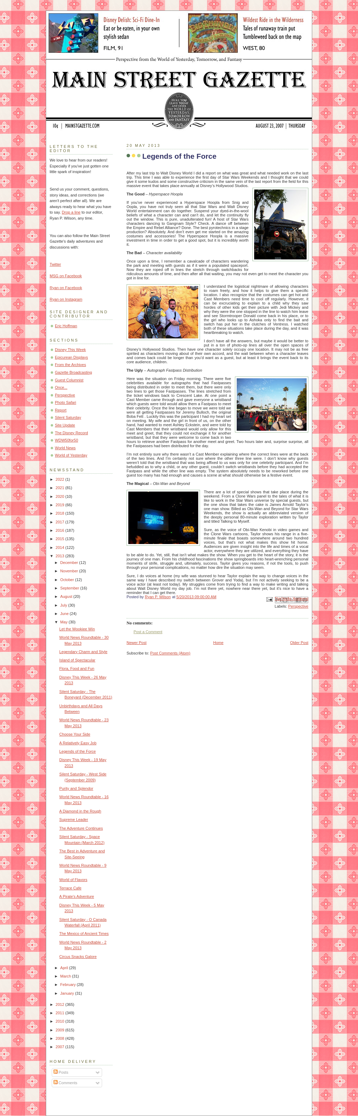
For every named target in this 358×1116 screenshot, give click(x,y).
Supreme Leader (73, 819)
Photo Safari (65, 402)
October (67, 580)
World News (65, 448)
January (67, 993)
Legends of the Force (77, 751)
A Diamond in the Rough (80, 811)
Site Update (65, 425)
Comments (65, 1083)
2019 (60, 505)
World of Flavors (73, 880)
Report (60, 410)
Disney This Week (70, 350)
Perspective (298, 606)
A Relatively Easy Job (77, 743)
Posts (61, 1072)
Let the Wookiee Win (77, 629)
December (69, 562)
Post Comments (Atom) (170, 653)
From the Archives (70, 365)
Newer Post (136, 643)
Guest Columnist (69, 380)
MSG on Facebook (66, 276)
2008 (60, 1038)
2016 (60, 530)
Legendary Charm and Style (83, 652)
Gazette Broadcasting (73, 372)
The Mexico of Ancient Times (84, 933)
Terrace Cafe (70, 888)
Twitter (55, 264)
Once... (61, 387)
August (66, 596)
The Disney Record (71, 433)
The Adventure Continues (81, 828)
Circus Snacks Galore (78, 956)
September (70, 588)
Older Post (299, 643)
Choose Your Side (74, 734)
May (64, 622)
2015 (60, 539)
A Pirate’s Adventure (76, 896)
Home (218, 643)
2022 (60, 479)
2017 (60, 522)
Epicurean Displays (71, 357)
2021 (60, 488)
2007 (60, 1047)
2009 (60, 1030)
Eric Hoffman (66, 326)
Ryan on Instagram (66, 299)
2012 (60, 1004)
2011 (60, 1013)
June (65, 613)
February (68, 984)
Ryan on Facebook (66, 288)
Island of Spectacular (77, 660)
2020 (60, 496)
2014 (60, 547)
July (64, 605)
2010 (60, 1021)
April (64, 968)
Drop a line (71, 212)
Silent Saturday (68, 417)
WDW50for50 (66, 440)
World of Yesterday (71, 455)
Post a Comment (148, 632)
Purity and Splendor (76, 788)
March (66, 976)
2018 (60, 513)
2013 (60, 556)
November (69, 571)
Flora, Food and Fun (76, 668)
